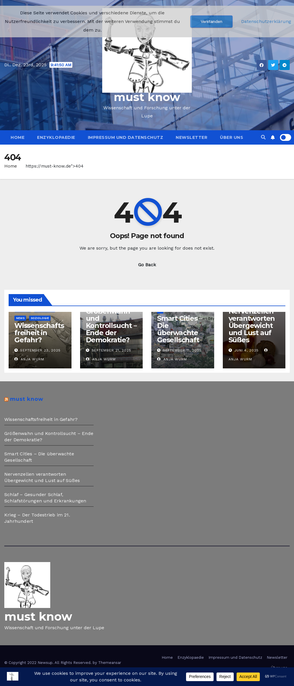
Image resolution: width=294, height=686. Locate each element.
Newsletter (191, 137)
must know (147, 97)
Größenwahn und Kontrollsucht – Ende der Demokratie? (111, 325)
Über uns (231, 137)
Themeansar (109, 662)
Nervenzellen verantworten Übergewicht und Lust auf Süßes (252, 325)
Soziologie (40, 318)
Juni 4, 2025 (246, 350)
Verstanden (211, 21)
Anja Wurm (29, 359)
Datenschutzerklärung (266, 21)
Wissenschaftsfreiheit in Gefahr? (39, 332)
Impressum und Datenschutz (125, 137)
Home (17, 137)
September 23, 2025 (40, 350)
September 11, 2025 (182, 350)
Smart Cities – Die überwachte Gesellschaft (179, 329)
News (20, 318)
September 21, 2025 (111, 350)
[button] (263, 137)
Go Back (147, 264)
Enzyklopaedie (56, 137)
